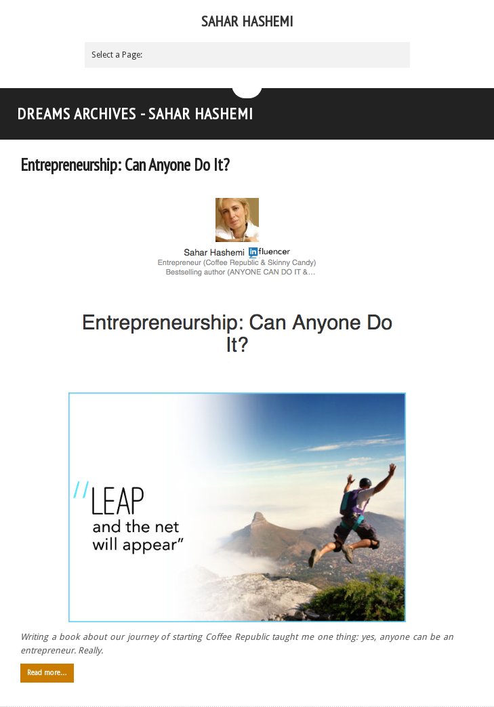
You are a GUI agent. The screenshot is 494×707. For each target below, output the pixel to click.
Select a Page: (116, 55)
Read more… (47, 672)
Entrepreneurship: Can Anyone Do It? (125, 165)
